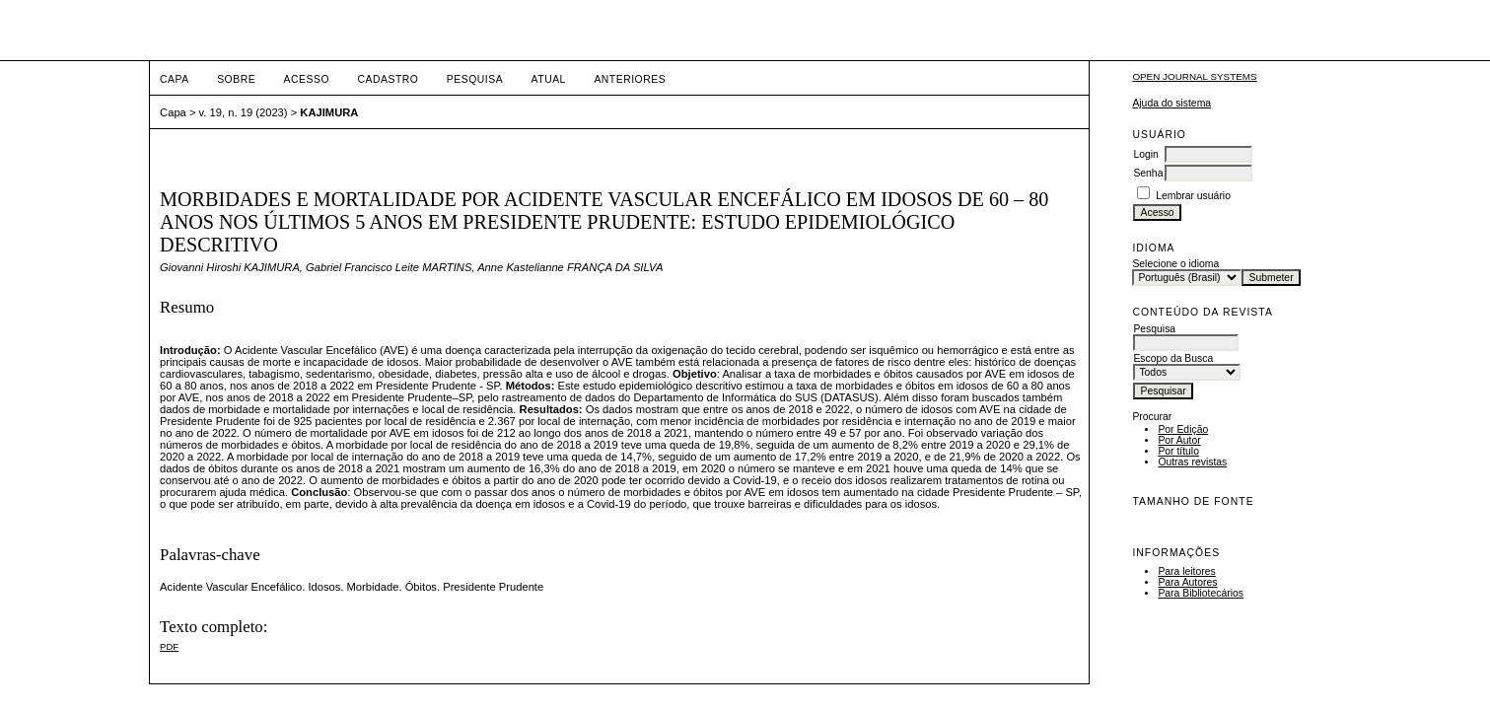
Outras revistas (1192, 462)
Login (1145, 154)
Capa (174, 79)
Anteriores (630, 79)
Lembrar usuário (1193, 195)
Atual (549, 79)
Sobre (236, 79)
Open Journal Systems (1194, 76)
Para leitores (1186, 571)
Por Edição (1183, 429)
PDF (169, 646)
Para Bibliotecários (1200, 593)
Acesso (306, 79)
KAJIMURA (329, 112)
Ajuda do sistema (1171, 103)
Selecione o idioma (1175, 263)
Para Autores (1187, 582)
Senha (1148, 173)
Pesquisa (475, 79)
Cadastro (387, 79)
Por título (1178, 451)
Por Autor (1179, 440)
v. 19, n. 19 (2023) (243, 112)
